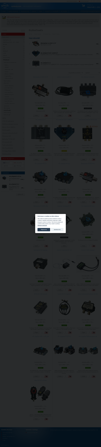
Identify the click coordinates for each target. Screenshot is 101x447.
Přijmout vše (44, 229)
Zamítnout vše (57, 229)
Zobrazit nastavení (42, 225)
